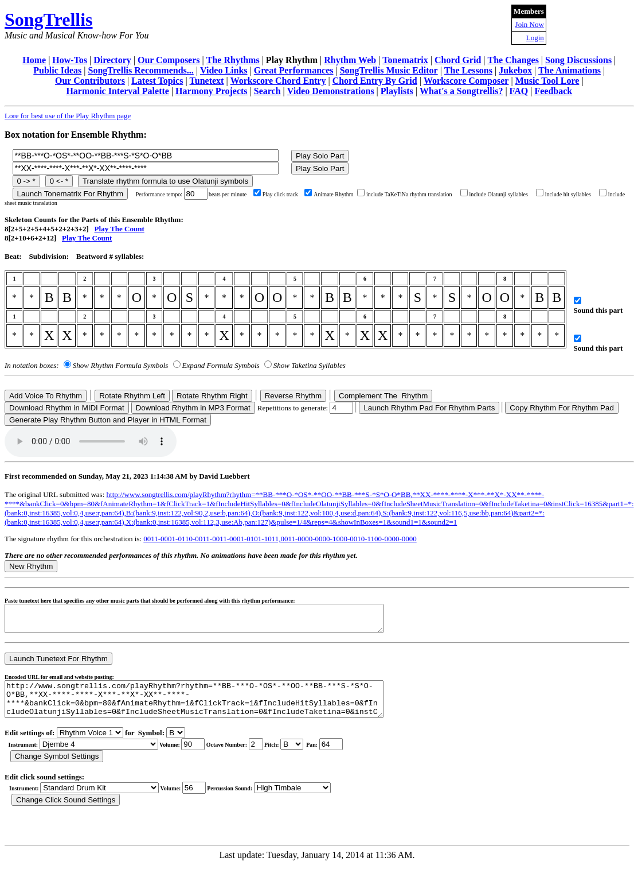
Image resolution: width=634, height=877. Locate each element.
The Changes (513, 60)
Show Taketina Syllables (309, 365)
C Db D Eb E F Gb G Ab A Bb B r (291, 756)
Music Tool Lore (547, 81)
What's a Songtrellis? (461, 91)
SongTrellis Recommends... (141, 70)
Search (267, 91)
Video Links (224, 70)
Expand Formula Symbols (221, 365)
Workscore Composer (466, 81)
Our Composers (169, 60)
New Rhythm (31, 566)
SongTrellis (49, 19)
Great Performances (294, 70)
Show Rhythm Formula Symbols (120, 365)
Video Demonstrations (330, 91)
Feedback (553, 91)
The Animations (569, 70)
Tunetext (207, 81)
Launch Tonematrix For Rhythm (70, 193)
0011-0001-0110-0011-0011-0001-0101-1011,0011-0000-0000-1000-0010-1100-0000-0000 (279, 538)
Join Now (529, 24)
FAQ (519, 91)
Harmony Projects (211, 91)
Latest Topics (157, 81)
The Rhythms (233, 60)
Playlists (397, 91)
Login (535, 37)
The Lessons (468, 70)
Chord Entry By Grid (374, 81)
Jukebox (515, 70)
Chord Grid (458, 60)
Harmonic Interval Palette (117, 91)
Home (34, 60)
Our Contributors (90, 81)
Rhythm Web (350, 60)
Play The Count (119, 228)
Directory (112, 60)
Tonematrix (405, 60)
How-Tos (69, 60)
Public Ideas (57, 70)
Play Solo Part (320, 156)
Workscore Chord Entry (278, 81)
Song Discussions (578, 60)
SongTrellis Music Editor (389, 70)
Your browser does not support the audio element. (91, 441)
